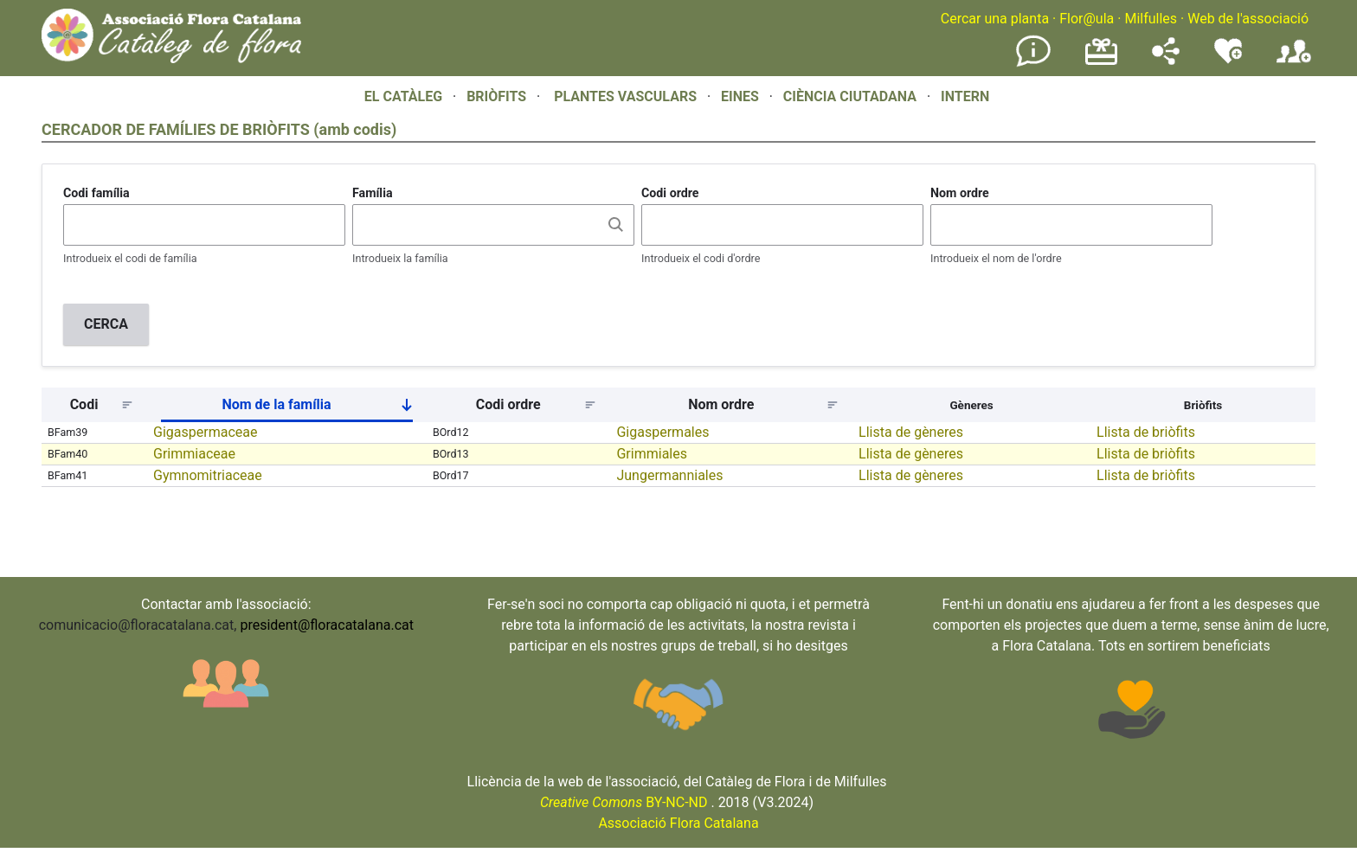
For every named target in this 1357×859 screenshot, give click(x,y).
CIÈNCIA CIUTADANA (849, 96)
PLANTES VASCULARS (625, 96)
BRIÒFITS (498, 96)
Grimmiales (651, 454)
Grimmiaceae (194, 454)
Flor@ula (1086, 18)
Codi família (96, 193)
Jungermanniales (669, 475)
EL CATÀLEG (403, 96)
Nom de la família (324, 408)
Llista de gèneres (911, 432)
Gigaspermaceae (205, 432)
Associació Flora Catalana (678, 823)
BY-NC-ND (624, 802)
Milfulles (1150, 18)
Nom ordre (959, 193)
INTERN (965, 96)
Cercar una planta (995, 18)
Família (372, 193)
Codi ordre (670, 193)
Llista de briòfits (1146, 432)
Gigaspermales (662, 432)
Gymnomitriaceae (207, 475)
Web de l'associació (1248, 18)
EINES (740, 96)
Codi (84, 404)
